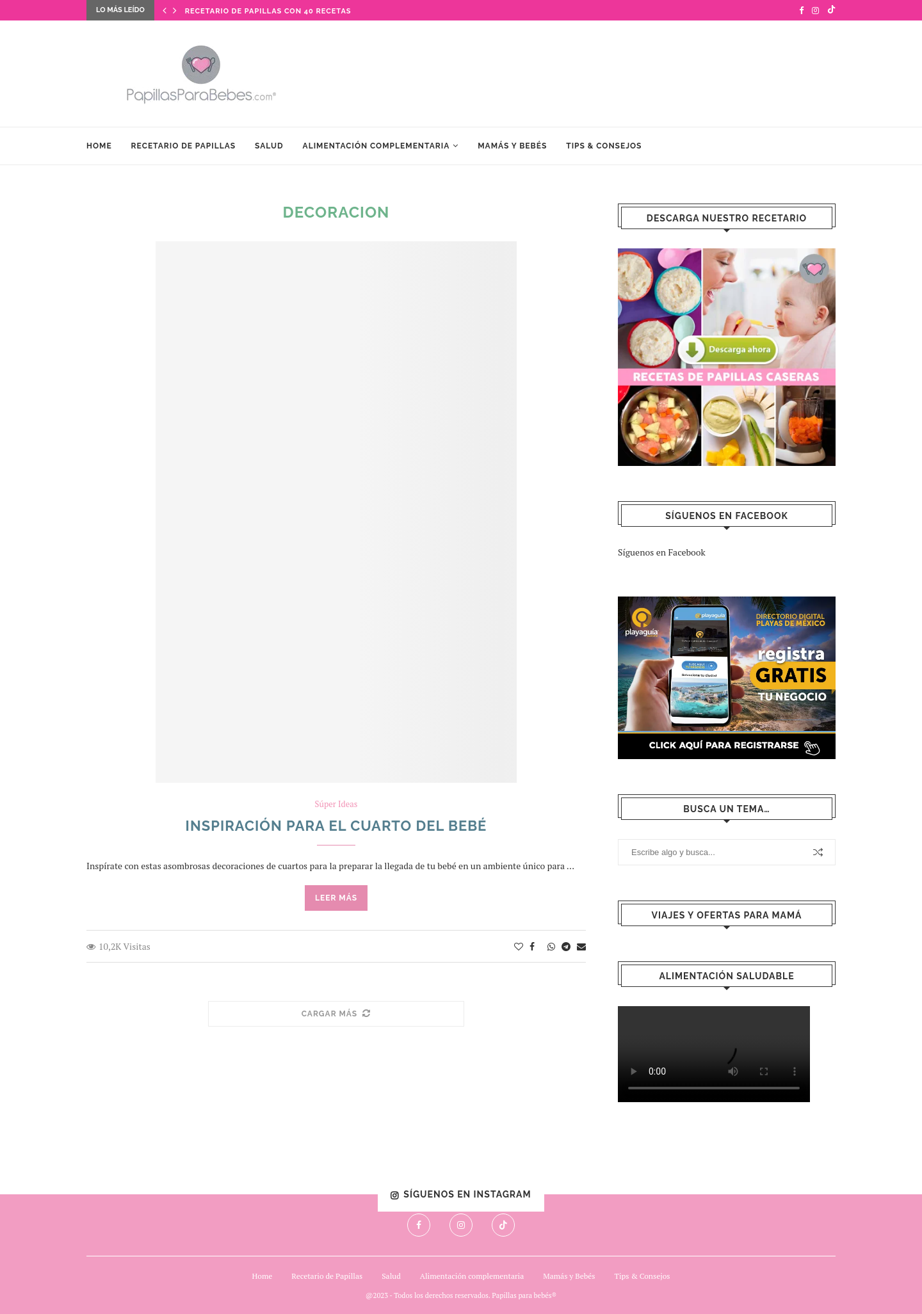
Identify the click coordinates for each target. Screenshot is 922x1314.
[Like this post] (518, 946)
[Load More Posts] (336, 1014)
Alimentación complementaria (376, 145)
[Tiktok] (831, 10)
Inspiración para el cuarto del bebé (336, 825)
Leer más (336, 897)
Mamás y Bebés (512, 145)
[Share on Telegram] (566, 946)
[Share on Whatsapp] (551, 946)
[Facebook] (801, 10)
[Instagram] (815, 10)
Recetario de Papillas (183, 145)
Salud (269, 145)
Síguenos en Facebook (662, 552)
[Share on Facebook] (532, 946)
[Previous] (164, 10)
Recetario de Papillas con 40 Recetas (268, 11)
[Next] (175, 10)
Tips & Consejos (604, 145)
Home (99, 145)
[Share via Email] (581, 946)
